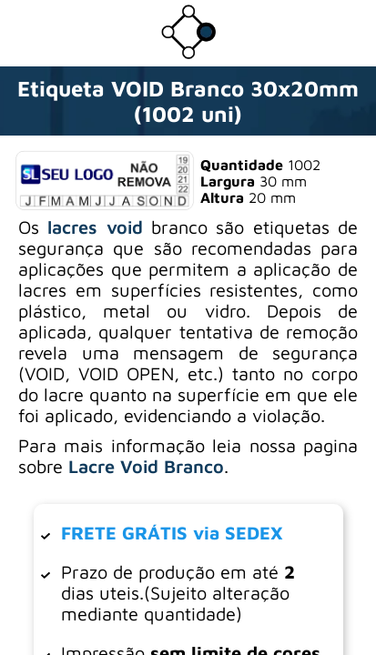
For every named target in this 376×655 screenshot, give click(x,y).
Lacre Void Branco (146, 466)
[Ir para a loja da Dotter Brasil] (188, 53)
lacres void (94, 227)
